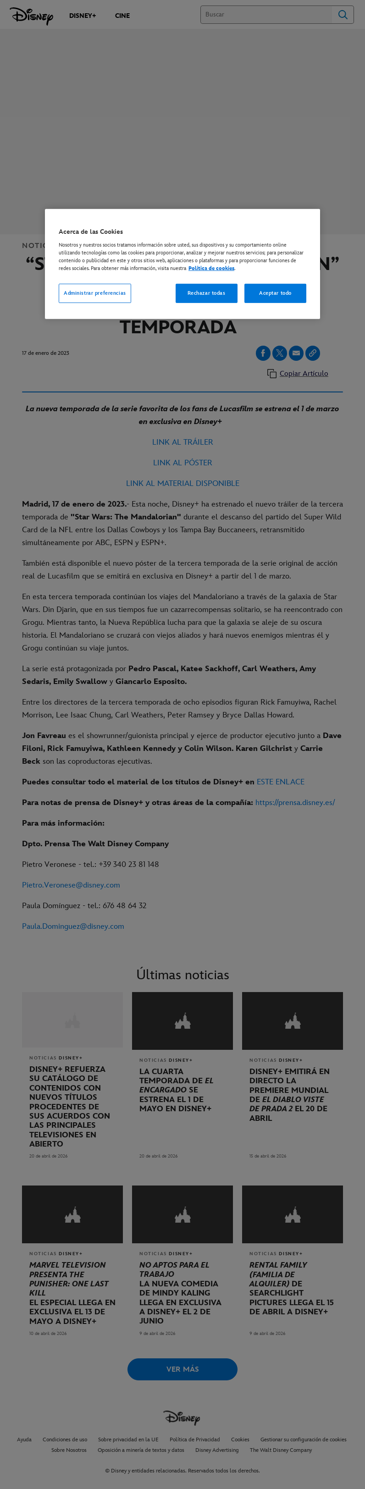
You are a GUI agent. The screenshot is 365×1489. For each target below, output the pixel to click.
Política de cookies (211, 268)
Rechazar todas (207, 293)
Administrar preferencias (95, 293)
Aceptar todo (275, 293)
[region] (182, 264)
